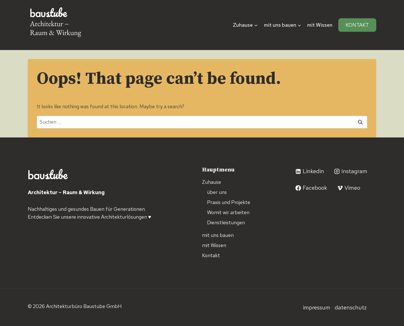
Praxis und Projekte (228, 202)
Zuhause (211, 182)
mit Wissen (319, 25)
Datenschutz (351, 307)
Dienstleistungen (226, 222)
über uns (217, 192)
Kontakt (357, 25)
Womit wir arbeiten (228, 212)
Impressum (317, 307)
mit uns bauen (218, 235)
